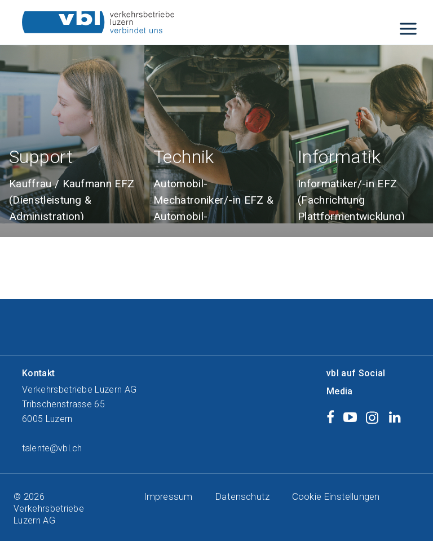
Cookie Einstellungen (335, 496)
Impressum (168, 496)
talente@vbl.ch (52, 448)
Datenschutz (242, 496)
